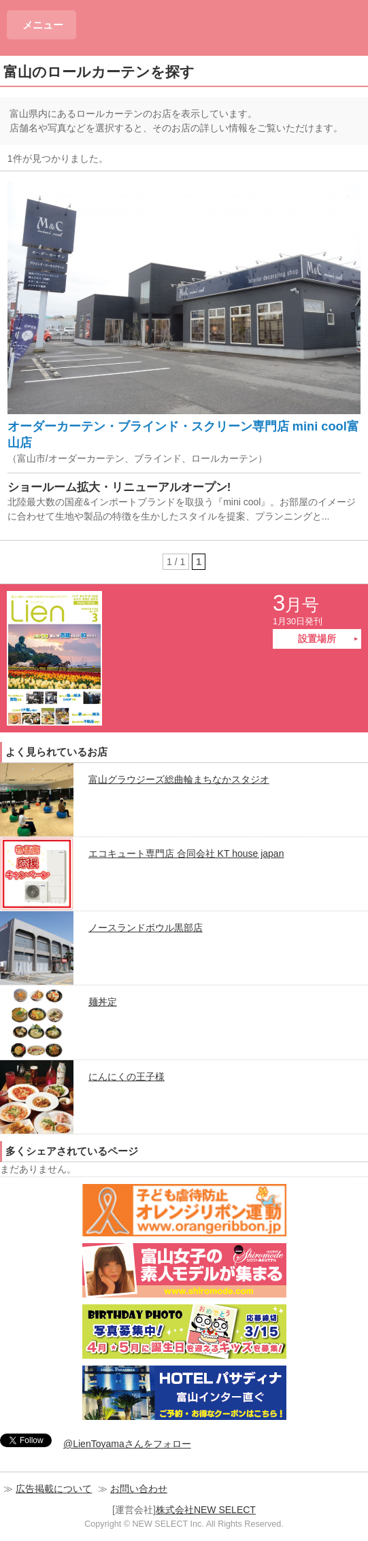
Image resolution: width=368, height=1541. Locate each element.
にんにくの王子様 (126, 1076)
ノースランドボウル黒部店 (145, 927)
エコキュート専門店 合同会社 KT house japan (186, 853)
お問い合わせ (138, 1488)
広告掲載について (54, 1488)
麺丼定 (102, 1001)
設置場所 (317, 638)
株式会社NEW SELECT (206, 1509)
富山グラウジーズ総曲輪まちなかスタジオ (178, 779)
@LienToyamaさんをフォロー (127, 1443)
